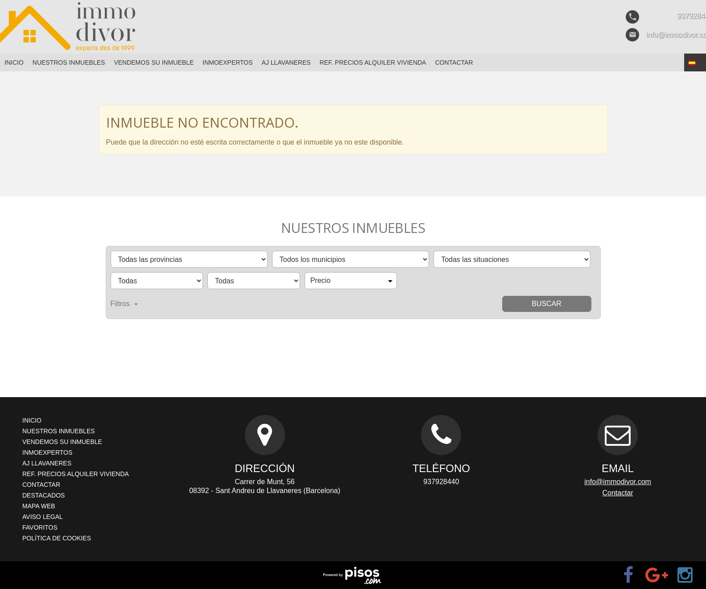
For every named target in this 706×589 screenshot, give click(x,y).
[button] (695, 62)
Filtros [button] (124, 303)
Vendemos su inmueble (154, 62)
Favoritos (40, 527)
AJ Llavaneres (286, 62)
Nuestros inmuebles (69, 62)
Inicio (14, 62)
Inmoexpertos (227, 62)
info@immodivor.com (617, 481)
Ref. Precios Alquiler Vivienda (373, 62)
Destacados (43, 495)
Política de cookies (56, 538)
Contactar (454, 62)
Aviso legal (42, 516)
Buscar (546, 303)
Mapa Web (38, 506)
